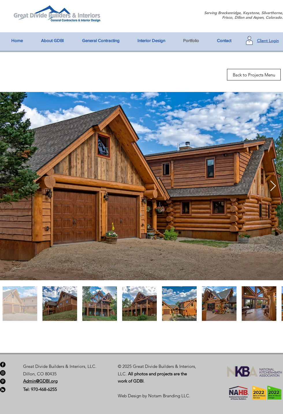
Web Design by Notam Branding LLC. (154, 395)
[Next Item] (273, 186)
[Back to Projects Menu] (254, 74)
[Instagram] (2, 373)
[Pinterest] (2, 381)
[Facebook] (2, 364)
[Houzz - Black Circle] (2, 389)
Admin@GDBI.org (40, 381)
